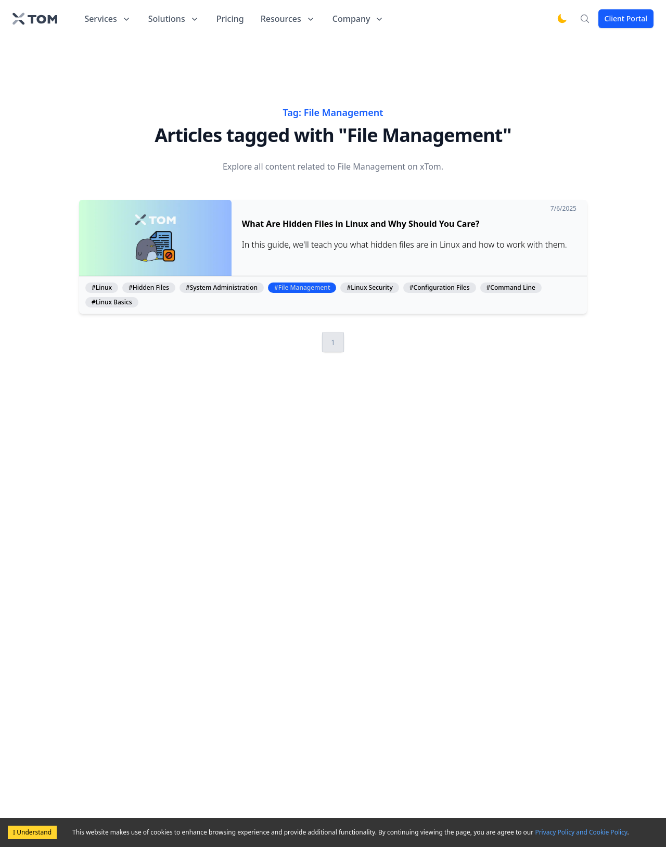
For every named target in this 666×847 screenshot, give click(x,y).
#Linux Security (369, 288)
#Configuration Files (439, 288)
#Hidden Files (149, 288)
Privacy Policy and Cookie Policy (581, 832)
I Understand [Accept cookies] (32, 832)
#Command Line (510, 288)
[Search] (584, 18)
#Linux (102, 288)
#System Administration (222, 288)
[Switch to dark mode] (562, 18)
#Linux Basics (112, 302)
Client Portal (626, 18)
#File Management (302, 288)
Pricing (230, 18)
